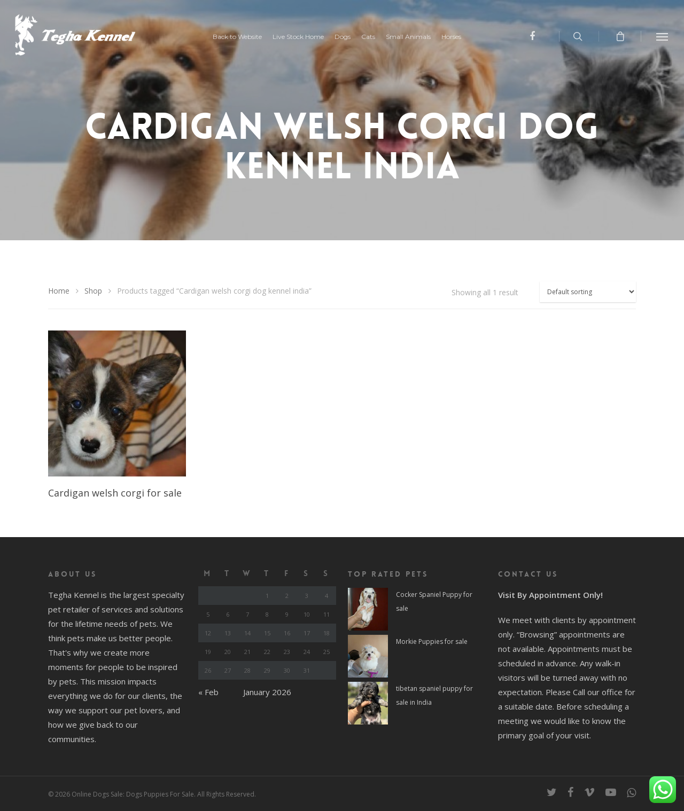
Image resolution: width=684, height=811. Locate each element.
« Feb (208, 692)
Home (58, 291)
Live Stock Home (303, 37)
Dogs (348, 37)
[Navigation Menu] (662, 36)
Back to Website (242, 37)
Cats (373, 37)
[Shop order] (588, 291)
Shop (93, 291)
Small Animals (413, 37)
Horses (457, 37)
